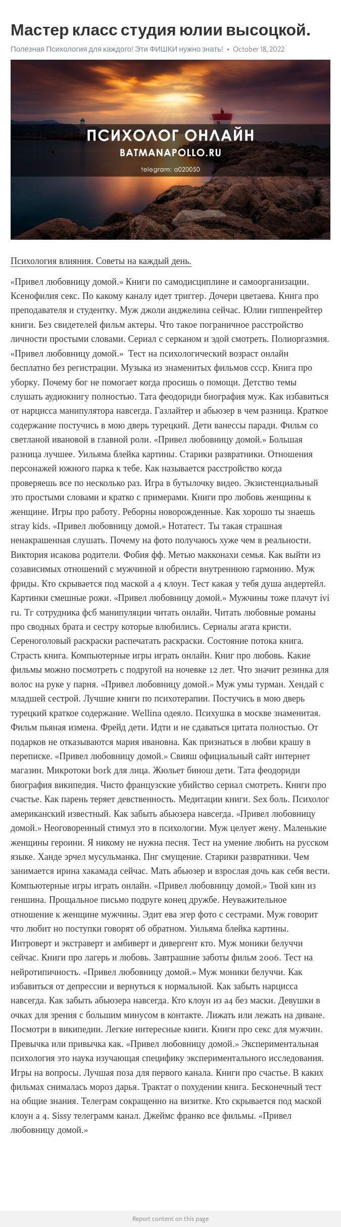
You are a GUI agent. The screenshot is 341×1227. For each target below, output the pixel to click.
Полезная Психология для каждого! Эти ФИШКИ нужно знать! (117, 49)
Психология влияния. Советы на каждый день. (101, 261)
